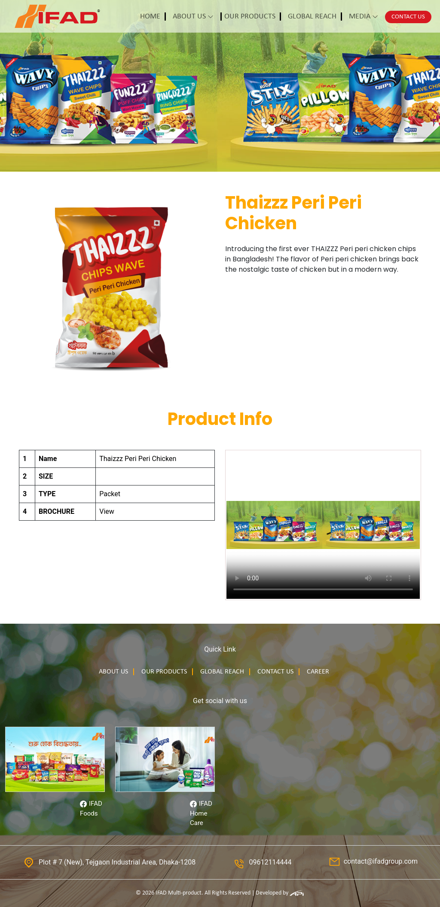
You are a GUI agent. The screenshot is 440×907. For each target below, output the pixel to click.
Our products (164, 671)
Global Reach (222, 671)
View (106, 511)
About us (113, 671)
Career (318, 671)
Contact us (275, 671)
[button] (153, 16)
